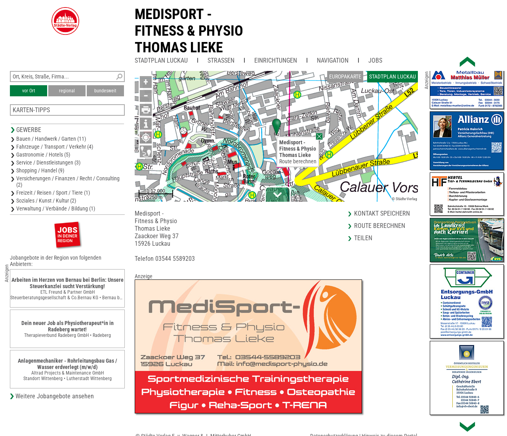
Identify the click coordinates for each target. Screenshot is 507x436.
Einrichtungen (275, 60)
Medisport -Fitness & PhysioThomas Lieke (189, 31)
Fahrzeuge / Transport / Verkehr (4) (54, 146)
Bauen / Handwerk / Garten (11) (51, 139)
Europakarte (345, 76)
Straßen (221, 60)
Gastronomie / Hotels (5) (43, 154)
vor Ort (28, 91)
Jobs (375, 60)
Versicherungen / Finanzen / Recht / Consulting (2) (68, 181)
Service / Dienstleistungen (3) (48, 162)
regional (67, 91)
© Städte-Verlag (404, 199)
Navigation (333, 60)
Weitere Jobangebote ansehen (54, 396)
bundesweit (105, 91)
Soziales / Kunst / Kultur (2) (46, 200)
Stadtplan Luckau (161, 60)
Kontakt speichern (382, 213)
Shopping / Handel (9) (40, 170)
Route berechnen (297, 161)
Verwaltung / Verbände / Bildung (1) (55, 208)
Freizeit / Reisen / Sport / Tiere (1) (53, 192)
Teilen (363, 238)
